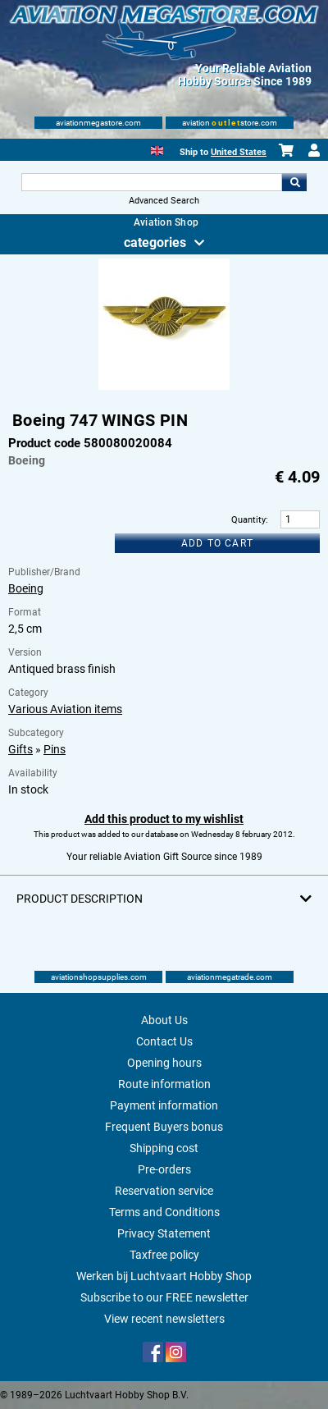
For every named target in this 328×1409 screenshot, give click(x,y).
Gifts (20, 749)
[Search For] (151, 182)
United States (238, 152)
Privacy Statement (164, 1233)
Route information (164, 1084)
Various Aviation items (65, 709)
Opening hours (164, 1062)
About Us (164, 1020)
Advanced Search (164, 200)
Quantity (248, 520)
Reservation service (164, 1190)
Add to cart (217, 543)
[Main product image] (164, 386)
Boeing (25, 588)
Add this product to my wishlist (164, 819)
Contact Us (164, 1041)
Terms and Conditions (164, 1212)
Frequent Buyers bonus (164, 1126)
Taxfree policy (164, 1254)
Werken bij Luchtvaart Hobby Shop (164, 1276)
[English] (157, 149)
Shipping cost (164, 1148)
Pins (54, 749)
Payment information (164, 1105)
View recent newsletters (164, 1318)
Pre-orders (164, 1169)
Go (294, 182)
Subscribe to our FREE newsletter (164, 1297)
